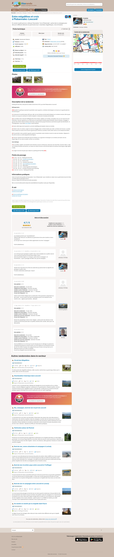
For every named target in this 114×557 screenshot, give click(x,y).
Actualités (14, 544)
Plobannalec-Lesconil (55, 41)
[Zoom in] (100, 36)
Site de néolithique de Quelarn (20, 194)
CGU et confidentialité (17, 536)
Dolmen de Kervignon (28, 159)
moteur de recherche (51, 519)
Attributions (76, 51)
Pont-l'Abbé (28, 123)
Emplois (13, 542)
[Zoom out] (100, 39)
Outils (14, 10)
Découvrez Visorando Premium (56, 56)
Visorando (13, 12)
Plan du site (14, 539)
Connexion (99, 10)
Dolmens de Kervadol (17, 191)
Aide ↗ (31, 10)
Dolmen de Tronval (16, 196)
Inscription (91, 10)
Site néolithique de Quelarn (29, 163)
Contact (13, 549)
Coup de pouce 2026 (17, 547)
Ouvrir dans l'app (19, 66)
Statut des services (52, 554)
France (49, 39)
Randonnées (23, 10)
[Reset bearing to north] (100, 41)
